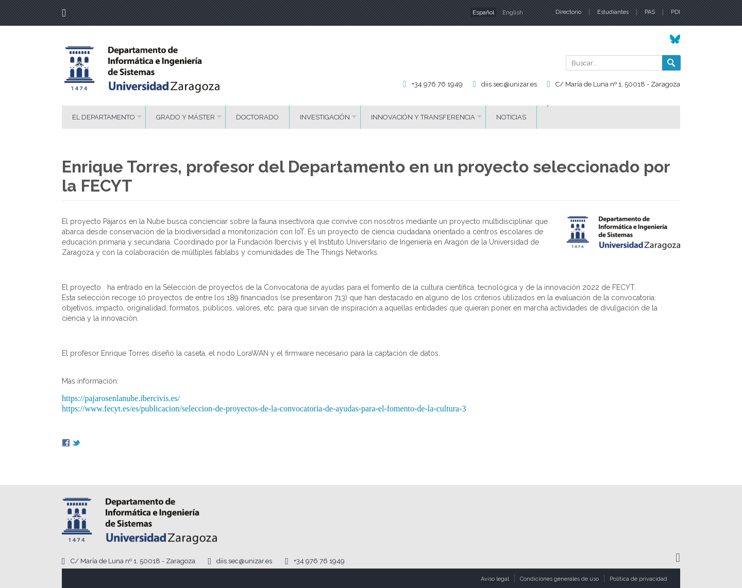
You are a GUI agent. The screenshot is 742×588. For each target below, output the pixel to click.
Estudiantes (613, 12)
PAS (650, 12)
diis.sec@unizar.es (509, 84)
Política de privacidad (638, 579)
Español (483, 12)
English (512, 12)
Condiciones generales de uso (559, 579)
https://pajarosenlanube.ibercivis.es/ (121, 398)
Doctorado (257, 117)
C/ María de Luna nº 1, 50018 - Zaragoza (617, 84)
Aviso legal (495, 579)
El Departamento (103, 117)
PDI (675, 12)
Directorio (568, 12)
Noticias (511, 117)
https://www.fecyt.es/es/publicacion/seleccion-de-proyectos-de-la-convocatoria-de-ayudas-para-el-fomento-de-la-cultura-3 (264, 408)
